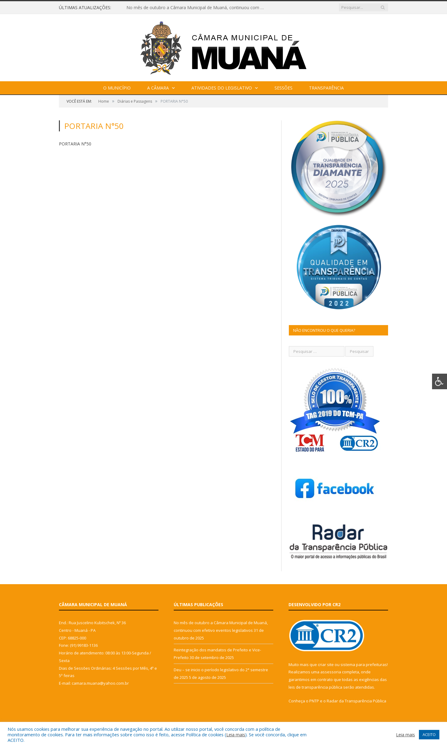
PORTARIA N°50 (75, 144)
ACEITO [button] (429, 734)
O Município (117, 88)
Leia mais (235, 734)
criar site (326, 664)
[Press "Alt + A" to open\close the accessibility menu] (439, 381)
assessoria (330, 672)
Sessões (283, 88)
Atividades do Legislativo (221, 88)
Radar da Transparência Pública (356, 701)
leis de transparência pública (315, 687)
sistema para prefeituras (363, 664)
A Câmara (158, 88)
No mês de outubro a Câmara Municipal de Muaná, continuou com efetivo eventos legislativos (196, 7)
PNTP (314, 701)
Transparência (326, 88)
